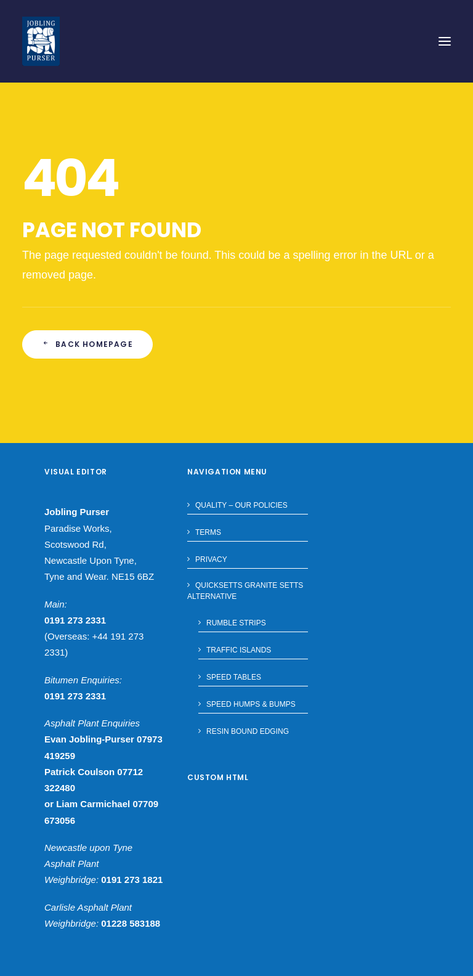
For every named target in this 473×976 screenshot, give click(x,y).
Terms (208, 532)
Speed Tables (233, 677)
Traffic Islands (238, 650)
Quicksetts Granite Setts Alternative (245, 591)
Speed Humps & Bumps (251, 704)
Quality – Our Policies (241, 505)
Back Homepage (87, 344)
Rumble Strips (236, 623)
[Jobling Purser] (41, 41)
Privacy (211, 559)
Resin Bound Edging (247, 731)
